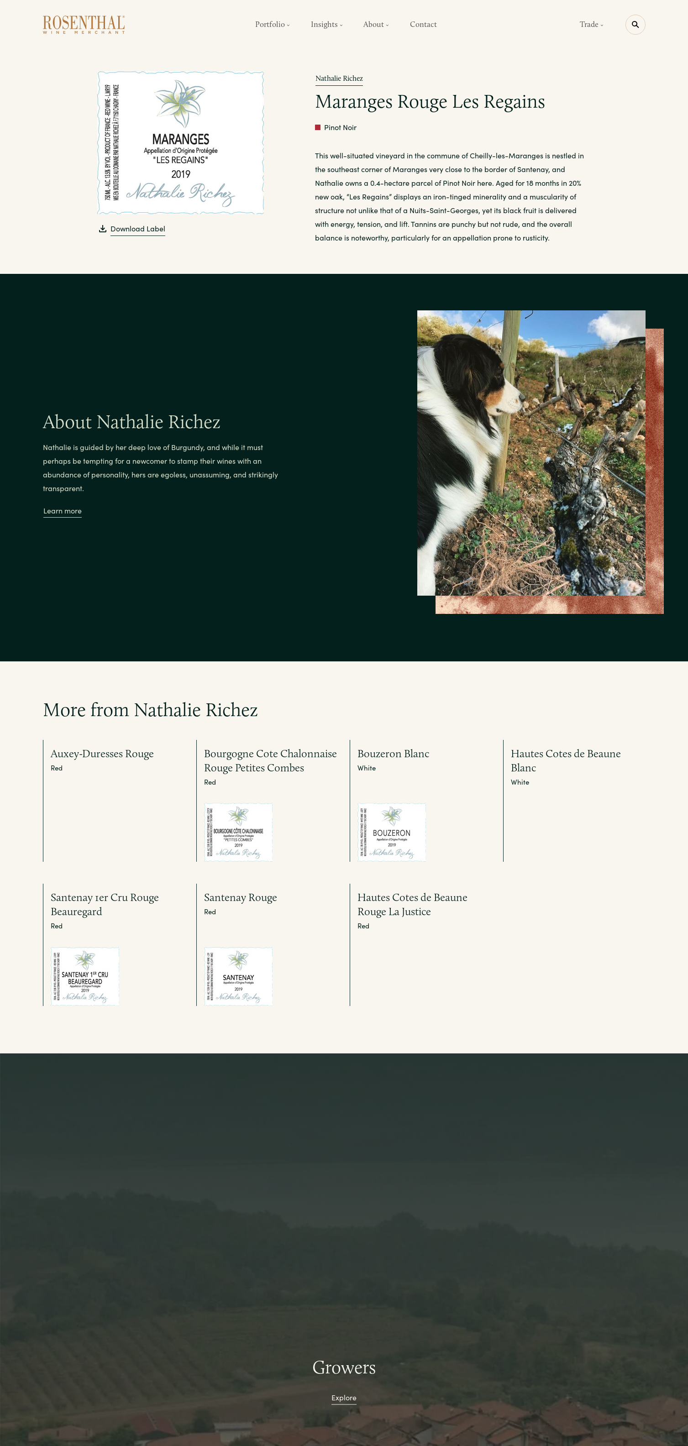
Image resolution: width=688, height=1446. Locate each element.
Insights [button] (327, 24)
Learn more (62, 510)
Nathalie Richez (339, 78)
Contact (423, 24)
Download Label (137, 228)
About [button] (376, 24)
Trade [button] (592, 24)
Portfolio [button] (272, 24)
